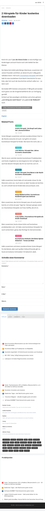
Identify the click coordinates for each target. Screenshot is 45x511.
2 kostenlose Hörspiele (27, 75)
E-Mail (4, 294)
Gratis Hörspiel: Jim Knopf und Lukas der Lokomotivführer (28, 129)
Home (3, 8)
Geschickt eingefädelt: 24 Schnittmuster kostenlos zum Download (23, 352)
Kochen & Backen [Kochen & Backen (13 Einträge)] (36, 445)
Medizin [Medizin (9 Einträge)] (16, 451)
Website (4, 301)
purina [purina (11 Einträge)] (28, 448)
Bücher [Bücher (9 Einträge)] (10, 451)
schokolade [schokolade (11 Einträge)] (22, 448)
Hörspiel (4, 110)
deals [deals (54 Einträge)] (25, 440)
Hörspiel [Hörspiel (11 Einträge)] (9, 448)
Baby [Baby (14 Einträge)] (22, 445)
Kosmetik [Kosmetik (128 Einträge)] (13, 440)
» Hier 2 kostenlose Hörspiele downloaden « (17, 107)
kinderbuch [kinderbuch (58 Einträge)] (19, 440)
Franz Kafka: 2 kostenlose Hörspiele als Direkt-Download (28, 217)
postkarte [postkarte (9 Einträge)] (26, 451)
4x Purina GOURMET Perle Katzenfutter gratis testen (19, 400)
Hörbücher (8, 8)
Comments (17, 316)
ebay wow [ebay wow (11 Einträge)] (15, 448)
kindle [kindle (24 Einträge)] (11, 442)
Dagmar (10, 20)
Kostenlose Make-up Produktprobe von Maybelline (18, 349)
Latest (10, 316)
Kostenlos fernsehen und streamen (14, 390)
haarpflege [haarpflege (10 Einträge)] (34, 448)
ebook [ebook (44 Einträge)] (30, 440)
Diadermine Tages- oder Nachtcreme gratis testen (18, 394)
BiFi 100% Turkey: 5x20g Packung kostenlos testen (18, 355)
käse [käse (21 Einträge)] (34, 442)
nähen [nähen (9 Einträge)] (20, 451)
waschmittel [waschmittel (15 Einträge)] (10, 445)
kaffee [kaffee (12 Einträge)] (4, 448)
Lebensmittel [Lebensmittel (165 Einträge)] (6, 440)
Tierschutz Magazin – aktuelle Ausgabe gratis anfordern (20, 397)
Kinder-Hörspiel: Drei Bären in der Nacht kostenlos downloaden (27, 173)
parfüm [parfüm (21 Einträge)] (29, 442)
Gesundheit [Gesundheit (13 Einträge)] (27, 445)
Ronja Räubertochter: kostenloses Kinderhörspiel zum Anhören (27, 195)
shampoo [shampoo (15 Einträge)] (17, 445)
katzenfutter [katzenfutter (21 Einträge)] (23, 442)
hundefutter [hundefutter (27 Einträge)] (5, 442)
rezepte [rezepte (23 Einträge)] (16, 442)
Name (4, 287)
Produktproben (7, 458)
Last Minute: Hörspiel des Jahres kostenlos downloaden (27, 151)
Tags (22, 316)
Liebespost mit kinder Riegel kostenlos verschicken (18, 359)
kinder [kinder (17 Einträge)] (38, 442)
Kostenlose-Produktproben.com (26, 507)
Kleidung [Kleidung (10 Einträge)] (5, 451)
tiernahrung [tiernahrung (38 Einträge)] (36, 440)
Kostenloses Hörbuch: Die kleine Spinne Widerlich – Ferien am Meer (27, 239)
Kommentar (5, 266)
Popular (3, 316)
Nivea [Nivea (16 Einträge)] (4, 445)
